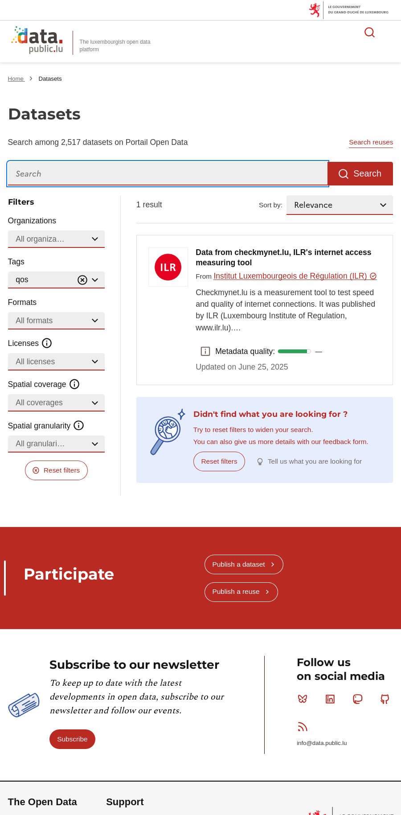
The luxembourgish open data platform (115, 46)
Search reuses (371, 142)
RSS (304, 726)
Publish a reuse (235, 591)
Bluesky (304, 699)
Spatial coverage (44, 384)
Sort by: (270, 205)
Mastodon (359, 699)
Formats (22, 302)
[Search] (167, 173)
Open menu (389, 32)
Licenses (30, 343)
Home (16, 78)
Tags (16, 261)
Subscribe (72, 739)
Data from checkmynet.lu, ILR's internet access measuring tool (283, 258)
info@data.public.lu (322, 743)
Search (367, 173)
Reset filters (62, 470)
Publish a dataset (238, 564)
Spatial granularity (46, 425)
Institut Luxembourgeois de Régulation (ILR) (295, 276)
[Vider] (82, 280)
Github (387, 699)
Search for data (370, 32)
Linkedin (332, 699)
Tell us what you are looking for (315, 461)
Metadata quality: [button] (205, 351)
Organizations (32, 220)
